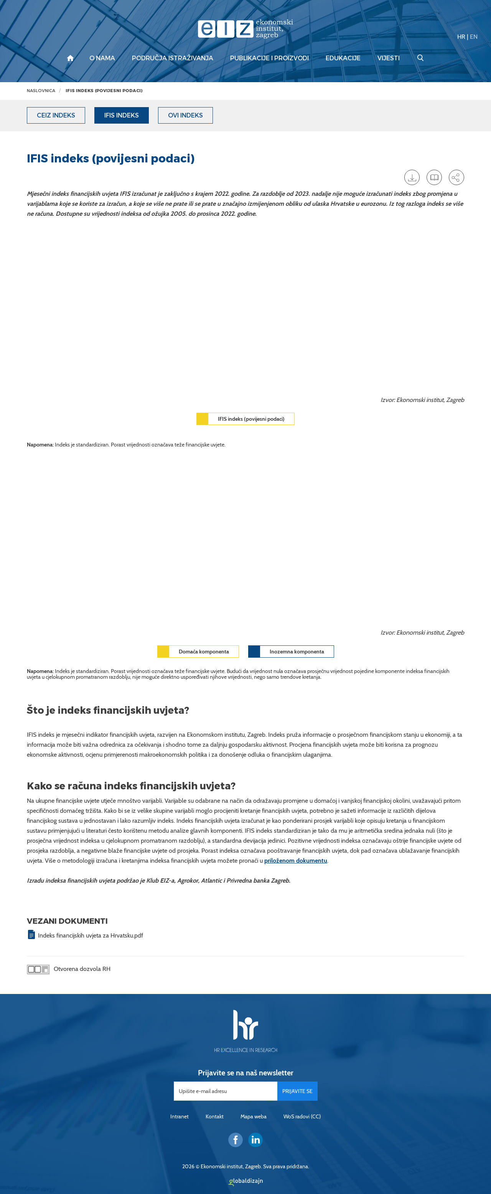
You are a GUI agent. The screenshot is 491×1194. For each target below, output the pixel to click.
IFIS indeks (121, 115)
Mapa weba (254, 1116)
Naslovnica (41, 91)
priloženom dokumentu (295, 860)
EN (474, 36)
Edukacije (343, 58)
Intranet (179, 1116)
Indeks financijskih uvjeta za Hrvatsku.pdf (90, 935)
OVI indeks (185, 115)
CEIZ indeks (56, 115)
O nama (102, 58)
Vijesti (388, 58)
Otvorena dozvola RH (68, 969)
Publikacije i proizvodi (269, 58)
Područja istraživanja (172, 58)
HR (461, 36)
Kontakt (215, 1116)
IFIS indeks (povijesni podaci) (104, 91)
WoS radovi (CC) (302, 1116)
